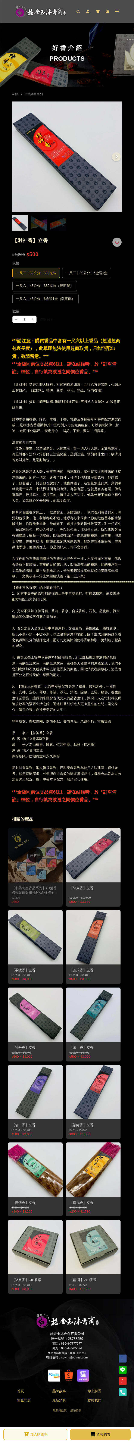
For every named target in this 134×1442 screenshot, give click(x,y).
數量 (15, 311)
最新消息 (59, 1400)
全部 (15, 94)
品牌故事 (59, 1391)
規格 (15, 263)
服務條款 (75, 1410)
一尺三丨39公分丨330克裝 (36, 273)
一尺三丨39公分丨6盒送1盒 (87, 273)
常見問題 (24, 1400)
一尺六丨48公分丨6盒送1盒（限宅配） (45, 299)
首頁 (20, 1391)
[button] (78, 11)
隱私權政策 (60, 1410)
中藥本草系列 (34, 94)
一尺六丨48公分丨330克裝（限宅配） (45, 286)
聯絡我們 (94, 1400)
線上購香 (94, 1391)
